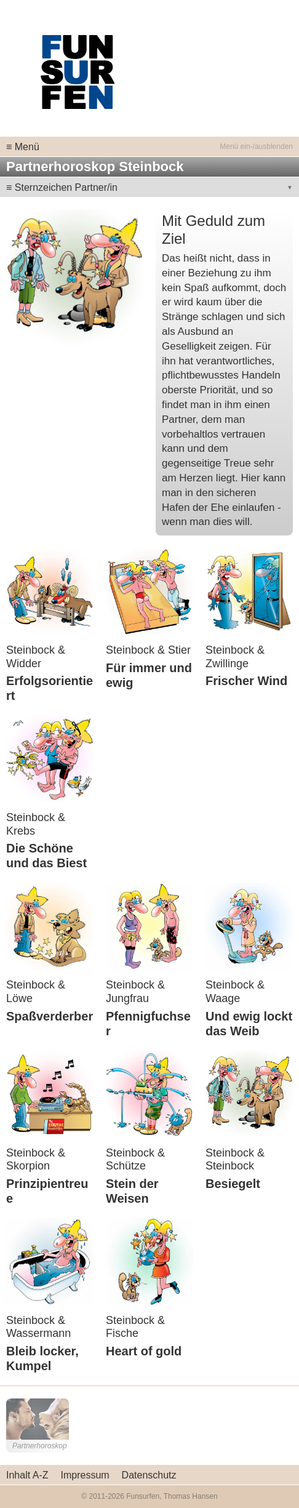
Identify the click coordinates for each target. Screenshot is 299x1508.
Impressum (84, 1475)
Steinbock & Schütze (135, 1160)
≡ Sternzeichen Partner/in (62, 187)
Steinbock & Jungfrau (135, 992)
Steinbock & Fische (135, 1327)
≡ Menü (22, 147)
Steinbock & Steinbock (235, 1160)
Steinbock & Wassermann (38, 1327)
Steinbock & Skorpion (35, 1160)
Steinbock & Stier (148, 650)
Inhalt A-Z (27, 1475)
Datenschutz (149, 1475)
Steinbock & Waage (235, 992)
